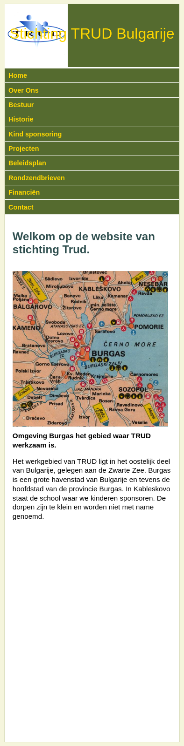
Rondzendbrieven (36, 178)
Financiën (24, 192)
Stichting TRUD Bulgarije (91, 33)
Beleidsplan (27, 163)
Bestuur (21, 105)
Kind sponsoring (35, 134)
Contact (21, 207)
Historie (21, 119)
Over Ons (23, 90)
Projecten (23, 148)
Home (17, 75)
